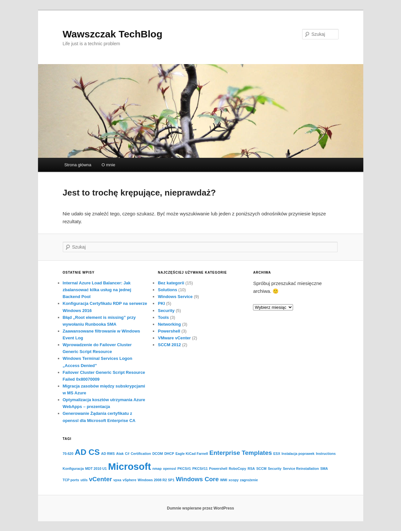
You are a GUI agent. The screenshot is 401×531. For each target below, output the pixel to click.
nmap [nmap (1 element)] (156, 468)
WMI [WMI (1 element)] (223, 480)
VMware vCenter (174, 337)
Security (166, 310)
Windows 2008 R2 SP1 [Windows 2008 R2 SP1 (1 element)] (156, 480)
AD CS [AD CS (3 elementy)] (87, 452)
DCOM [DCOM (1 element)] (157, 454)
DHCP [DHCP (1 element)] (169, 454)
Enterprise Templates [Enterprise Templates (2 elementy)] (240, 452)
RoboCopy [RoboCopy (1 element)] (237, 468)
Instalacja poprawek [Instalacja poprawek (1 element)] (298, 454)
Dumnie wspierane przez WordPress (200, 508)
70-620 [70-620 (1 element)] (68, 454)
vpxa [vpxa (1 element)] (117, 480)
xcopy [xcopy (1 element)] (234, 480)
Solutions (167, 289)
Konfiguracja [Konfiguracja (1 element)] (73, 468)
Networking (169, 324)
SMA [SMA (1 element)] (324, 468)
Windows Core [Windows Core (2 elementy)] (197, 479)
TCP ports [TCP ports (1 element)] (71, 480)
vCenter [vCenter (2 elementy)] (100, 479)
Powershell (169, 331)
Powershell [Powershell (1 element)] (218, 468)
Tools (163, 317)
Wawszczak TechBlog (113, 34)
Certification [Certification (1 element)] (141, 454)
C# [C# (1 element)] (127, 454)
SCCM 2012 (169, 344)
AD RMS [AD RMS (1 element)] (108, 454)
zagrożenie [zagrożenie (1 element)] (249, 480)
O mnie (108, 164)
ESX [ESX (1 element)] (276, 454)
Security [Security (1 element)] (274, 468)
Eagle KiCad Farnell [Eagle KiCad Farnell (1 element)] (192, 454)
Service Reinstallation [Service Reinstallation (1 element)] (301, 468)
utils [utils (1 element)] (83, 480)
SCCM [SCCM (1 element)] (261, 468)
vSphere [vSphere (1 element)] (129, 480)
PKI (161, 303)
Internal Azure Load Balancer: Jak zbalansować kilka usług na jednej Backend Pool (97, 289)
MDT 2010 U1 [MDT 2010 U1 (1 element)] (96, 468)
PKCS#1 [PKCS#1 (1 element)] (184, 468)
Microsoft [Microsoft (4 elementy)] (129, 466)
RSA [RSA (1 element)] (251, 468)
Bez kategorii (171, 282)
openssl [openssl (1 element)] (169, 468)
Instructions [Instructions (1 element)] (326, 454)
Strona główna (77, 164)
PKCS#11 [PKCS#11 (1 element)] (199, 468)
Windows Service (175, 296)
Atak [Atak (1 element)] (120, 454)
